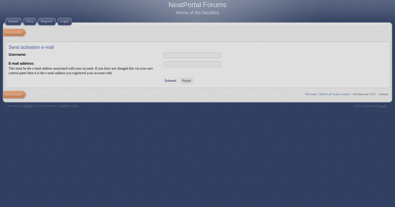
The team (311, 94)
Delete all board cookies (334, 94)
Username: (17, 55)
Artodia (382, 106)
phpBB (27, 106)
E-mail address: (21, 64)
